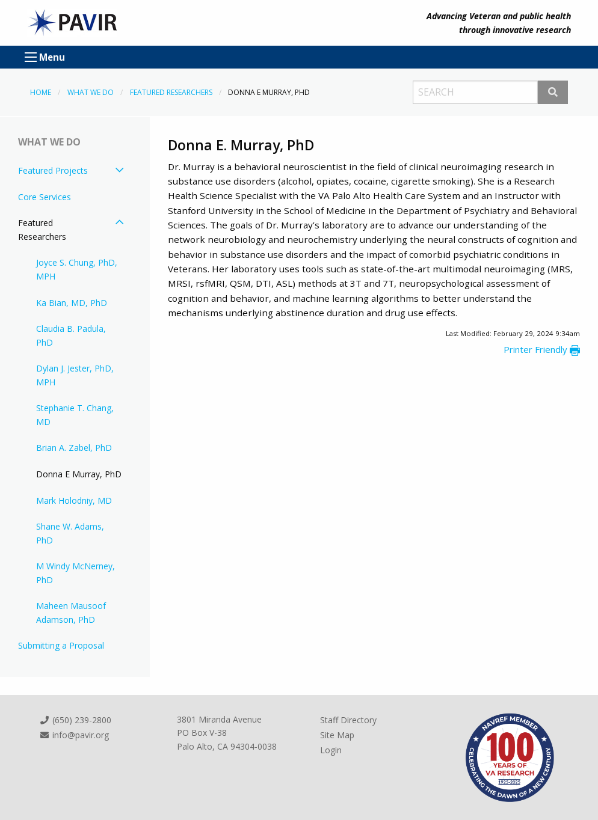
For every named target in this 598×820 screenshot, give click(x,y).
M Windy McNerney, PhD (75, 572)
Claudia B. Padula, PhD (71, 335)
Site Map (337, 735)
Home (40, 92)
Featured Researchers (171, 92)
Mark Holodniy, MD (74, 500)
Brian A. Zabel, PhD (74, 447)
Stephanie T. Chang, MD (75, 414)
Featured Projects (53, 170)
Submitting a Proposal (61, 645)
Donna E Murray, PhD (79, 474)
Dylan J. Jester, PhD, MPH (75, 375)
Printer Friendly (542, 349)
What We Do (90, 92)
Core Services (44, 197)
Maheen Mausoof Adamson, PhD (71, 612)
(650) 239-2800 (75, 720)
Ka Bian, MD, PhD (71, 302)
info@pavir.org (74, 735)
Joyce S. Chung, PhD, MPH (76, 269)
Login (331, 750)
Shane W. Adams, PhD (70, 533)
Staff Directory (348, 720)
